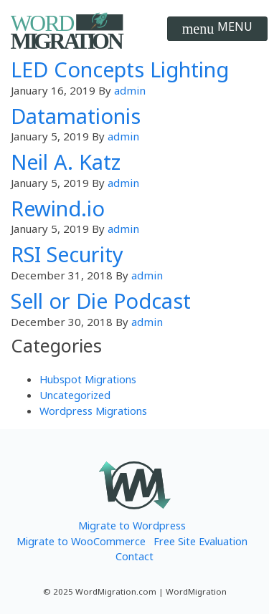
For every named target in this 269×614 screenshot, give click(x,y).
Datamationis (76, 116)
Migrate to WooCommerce (81, 541)
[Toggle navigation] (217, 28)
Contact (134, 556)
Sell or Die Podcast (101, 301)
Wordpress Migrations (93, 410)
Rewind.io (58, 208)
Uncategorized (74, 395)
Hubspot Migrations (87, 379)
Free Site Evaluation (200, 541)
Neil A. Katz (66, 162)
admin (130, 90)
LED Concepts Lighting (120, 69)
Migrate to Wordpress (132, 525)
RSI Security (67, 254)
